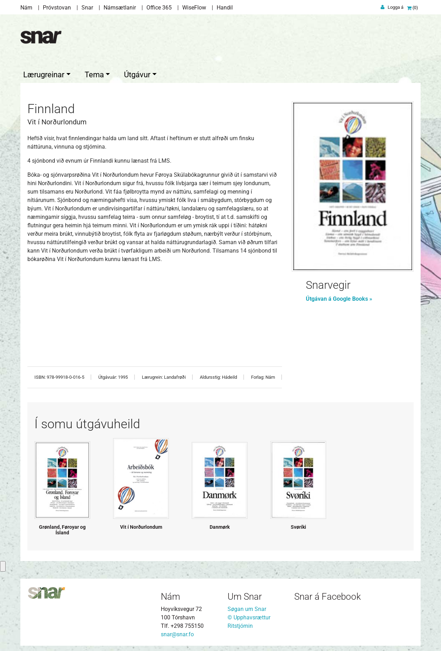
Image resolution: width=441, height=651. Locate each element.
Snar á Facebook (327, 595)
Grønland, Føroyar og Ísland (62, 528)
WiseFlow (194, 7)
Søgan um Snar (247, 607)
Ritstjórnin (240, 624)
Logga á (395, 7)
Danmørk (220, 525)
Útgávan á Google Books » (339, 297)
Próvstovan (57, 7)
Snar (87, 7)
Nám (26, 7)
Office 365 (159, 7)
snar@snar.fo (177, 632)
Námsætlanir (120, 7)
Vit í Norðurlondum (141, 525)
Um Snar (245, 595)
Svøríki (298, 525)
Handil (225, 7)
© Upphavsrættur (249, 615)
